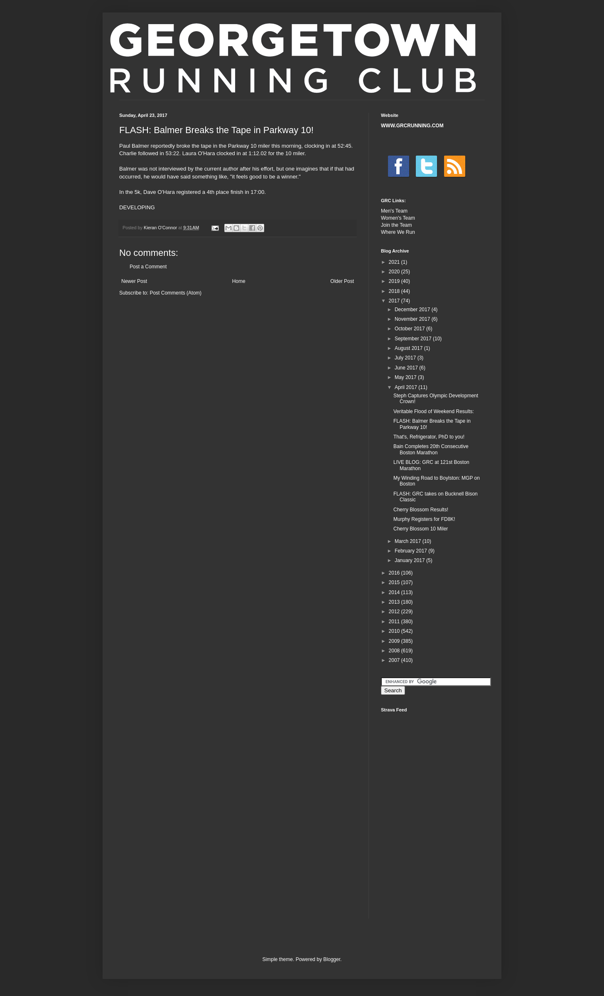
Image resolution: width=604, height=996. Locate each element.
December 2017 (413, 309)
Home (239, 281)
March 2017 (408, 541)
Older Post (342, 281)
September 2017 (414, 339)
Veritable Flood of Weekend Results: (433, 411)
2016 (395, 573)
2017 (395, 301)
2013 (395, 602)
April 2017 (406, 387)
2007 (395, 660)
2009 (395, 641)
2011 (395, 621)
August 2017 (409, 348)
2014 (395, 592)
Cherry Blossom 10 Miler (420, 529)
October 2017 (410, 329)
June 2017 (407, 368)
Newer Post (134, 281)
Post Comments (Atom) (175, 293)
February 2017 (411, 551)
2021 (395, 262)
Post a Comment (148, 267)
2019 (395, 281)
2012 (395, 611)
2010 (395, 631)
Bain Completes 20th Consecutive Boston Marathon (431, 449)
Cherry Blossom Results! (420, 510)
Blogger (331, 959)
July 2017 (406, 358)
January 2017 (410, 560)
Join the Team (396, 225)
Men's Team (394, 211)
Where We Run (398, 232)
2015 (395, 582)
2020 (395, 272)
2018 (395, 291)
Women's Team (398, 218)
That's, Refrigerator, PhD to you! (428, 437)
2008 (395, 651)
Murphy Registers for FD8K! (424, 519)
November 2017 (413, 319)
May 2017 (406, 377)
